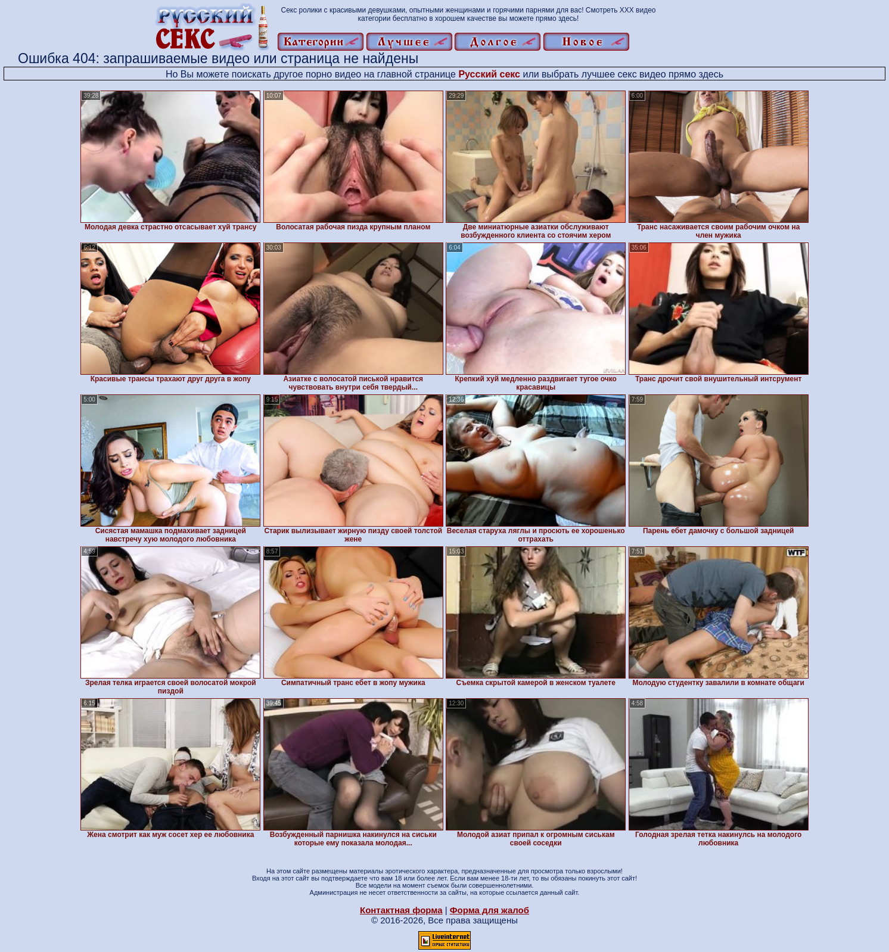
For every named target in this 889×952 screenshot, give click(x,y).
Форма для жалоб (489, 910)
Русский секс (489, 74)
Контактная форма (401, 910)
